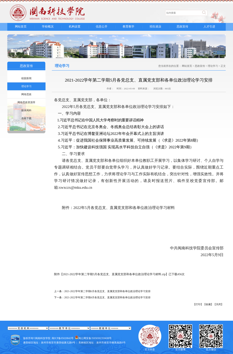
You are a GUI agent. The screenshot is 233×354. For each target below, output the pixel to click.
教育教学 (128, 26)
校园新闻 (26, 78)
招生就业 (155, 26)
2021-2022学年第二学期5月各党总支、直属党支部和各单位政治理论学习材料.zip (114, 274)
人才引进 (209, 26)
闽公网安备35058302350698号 (95, 338)
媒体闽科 (26, 110)
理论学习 (26, 86)
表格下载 (26, 118)
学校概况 (48, 26)
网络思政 (26, 94)
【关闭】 (218, 304)
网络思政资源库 (26, 102)
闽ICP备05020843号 (63, 338)
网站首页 (21, 26)
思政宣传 (182, 26)
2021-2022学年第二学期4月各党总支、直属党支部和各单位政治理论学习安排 (107, 297)
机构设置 (74, 26)
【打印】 (198, 304)
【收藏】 (208, 304)
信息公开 (101, 26)
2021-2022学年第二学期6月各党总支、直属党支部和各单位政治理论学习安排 (107, 291)
